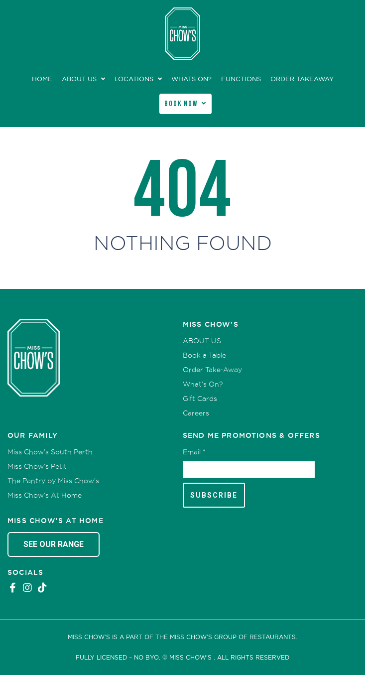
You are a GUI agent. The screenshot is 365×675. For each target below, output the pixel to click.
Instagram (27, 587)
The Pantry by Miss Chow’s (53, 481)
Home (42, 79)
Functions (241, 79)
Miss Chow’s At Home (44, 495)
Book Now (181, 104)
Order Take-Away (212, 370)
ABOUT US (79, 79)
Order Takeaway (302, 79)
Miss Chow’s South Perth (50, 452)
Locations (134, 79)
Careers (196, 413)
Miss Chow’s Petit (37, 466)
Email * (194, 452)
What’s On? (203, 384)
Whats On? (191, 79)
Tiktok (42, 587)
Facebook (12, 587)
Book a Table (204, 355)
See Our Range (53, 544)
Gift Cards (200, 399)
